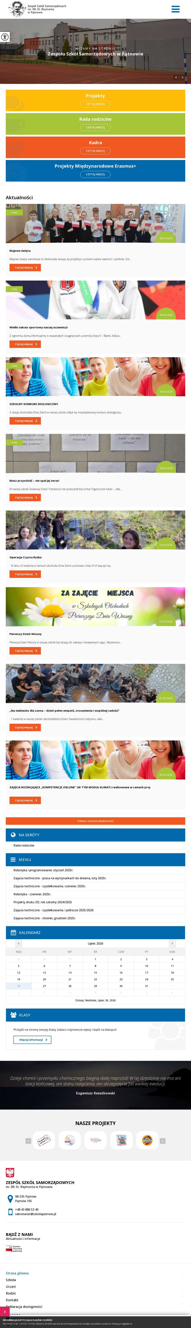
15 (95, 972)
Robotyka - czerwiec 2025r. (32, 894)
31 (146, 986)
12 (18, 972)
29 (95, 986)
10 (146, 966)
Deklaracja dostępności (24, 1307)
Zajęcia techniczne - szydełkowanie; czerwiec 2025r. (49, 886)
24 (146, 979)
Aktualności (19, 197)
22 (95, 979)
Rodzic (11, 1293)
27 (44, 986)
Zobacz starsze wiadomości (95, 821)
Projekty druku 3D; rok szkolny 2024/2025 (42, 902)
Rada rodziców (23, 845)
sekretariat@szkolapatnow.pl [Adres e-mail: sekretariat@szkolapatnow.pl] (35, 1214)
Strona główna (17, 1273)
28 (69, 986)
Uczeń (11, 1286)
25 (172, 979)
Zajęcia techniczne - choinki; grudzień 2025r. (44, 918)
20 (44, 979)
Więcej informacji (33, 1039)
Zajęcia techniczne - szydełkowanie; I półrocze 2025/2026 (53, 910)
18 (172, 972)
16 (121, 972)
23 (121, 979)
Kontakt (12, 1300)
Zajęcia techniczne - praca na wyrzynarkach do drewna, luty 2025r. (60, 878)
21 (69, 979)
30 (121, 986)
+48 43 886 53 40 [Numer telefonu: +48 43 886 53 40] (26, 1209)
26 (18, 986)
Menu (25, 859)
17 (146, 972)
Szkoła (11, 1280)
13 (44, 972)
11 (172, 966)
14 (69, 972)
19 (18, 979)
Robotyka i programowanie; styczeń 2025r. (43, 870)
